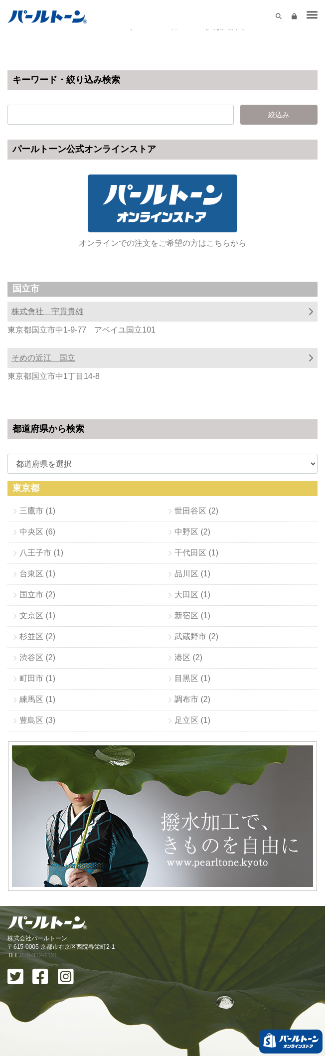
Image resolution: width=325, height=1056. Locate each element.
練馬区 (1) (37, 699)
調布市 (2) (192, 699)
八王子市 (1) (41, 552)
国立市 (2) (37, 594)
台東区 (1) (37, 573)
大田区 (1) (192, 594)
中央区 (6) (37, 532)
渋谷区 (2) (37, 657)
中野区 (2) (192, 532)
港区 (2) (188, 657)
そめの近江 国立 (43, 357)
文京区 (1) (37, 615)
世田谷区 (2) (196, 511)
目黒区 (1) (192, 678)
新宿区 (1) (192, 615)
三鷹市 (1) (37, 511)
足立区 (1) (192, 720)
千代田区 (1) (196, 552)
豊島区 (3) (37, 720)
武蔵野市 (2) (196, 636)
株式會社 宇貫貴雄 (47, 311)
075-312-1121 (38, 955)
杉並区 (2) (37, 636)
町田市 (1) (37, 678)
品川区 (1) (192, 573)
